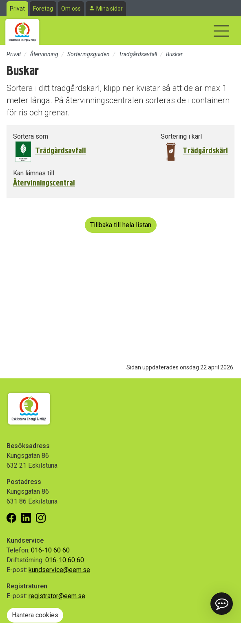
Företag (43, 8)
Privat (17, 8)
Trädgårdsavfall (138, 54)
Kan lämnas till (33, 173)
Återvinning (44, 54)
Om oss (71, 8)
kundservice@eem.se (59, 570)
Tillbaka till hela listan (120, 225)
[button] (221, 603)
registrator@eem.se (57, 596)
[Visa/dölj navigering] (221, 31)
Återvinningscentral (44, 183)
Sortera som (30, 136)
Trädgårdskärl (205, 151)
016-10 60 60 (50, 550)
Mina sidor (109, 8)
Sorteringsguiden (88, 54)
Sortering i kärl (181, 136)
